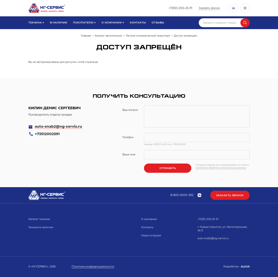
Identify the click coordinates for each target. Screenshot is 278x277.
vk (199, 195)
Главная (86, 35)
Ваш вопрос (130, 110)
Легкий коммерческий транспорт (148, 35)
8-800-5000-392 (182, 195)
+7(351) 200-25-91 (180, 8)
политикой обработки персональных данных (221, 167)
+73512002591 (47, 134)
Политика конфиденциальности (93, 266)
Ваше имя (128, 154)
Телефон (128, 137)
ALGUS (245, 266)
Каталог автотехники (108, 35)
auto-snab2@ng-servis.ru (58, 126)
